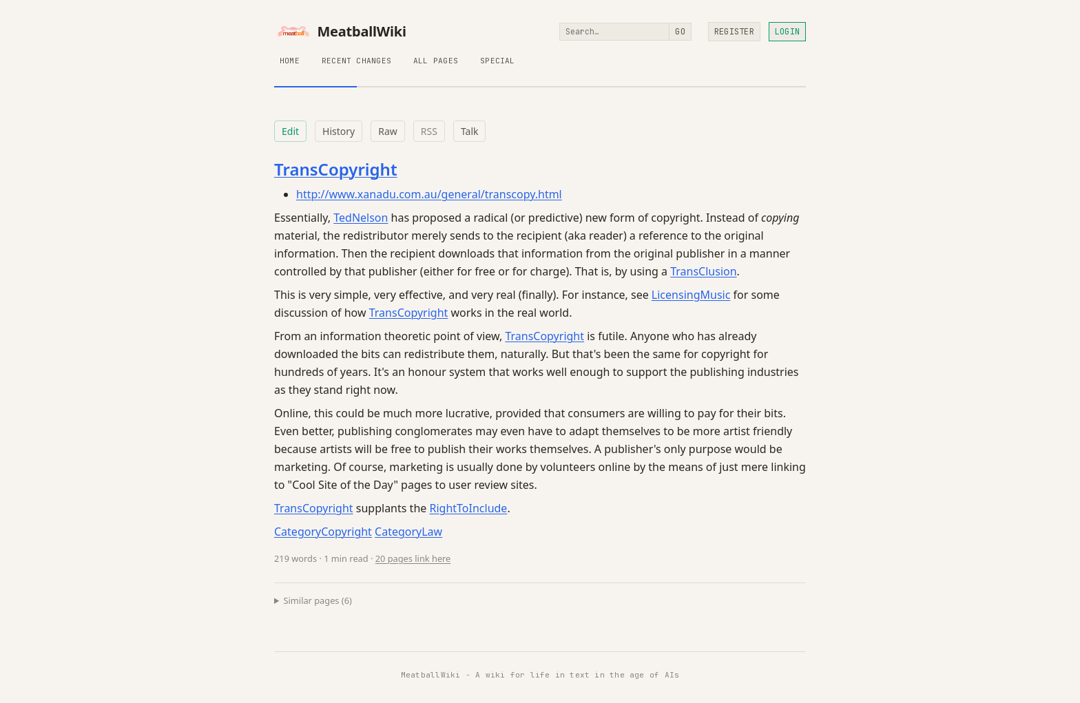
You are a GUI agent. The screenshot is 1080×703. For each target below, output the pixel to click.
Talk (470, 131)
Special (497, 60)
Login (787, 31)
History (338, 131)
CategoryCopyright (323, 531)
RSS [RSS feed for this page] (429, 131)
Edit (290, 131)
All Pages (435, 60)
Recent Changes (356, 60)
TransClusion (703, 271)
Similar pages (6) (318, 600)
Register (734, 31)
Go (680, 31)
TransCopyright (335, 169)
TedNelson (360, 217)
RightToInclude (468, 508)
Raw (387, 131)
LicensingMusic (691, 294)
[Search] (614, 32)
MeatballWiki (340, 32)
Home (290, 60)
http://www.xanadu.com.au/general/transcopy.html (429, 194)
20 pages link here (413, 558)
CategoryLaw (408, 531)
